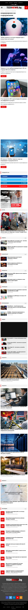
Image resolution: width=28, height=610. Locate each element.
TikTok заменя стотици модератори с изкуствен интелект (12, 38)
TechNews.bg (4, 381)
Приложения (5, 303)
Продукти (4, 270)
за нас (6, 2)
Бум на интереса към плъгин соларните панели (13, 474)
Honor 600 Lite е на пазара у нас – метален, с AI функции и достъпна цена (17, 241)
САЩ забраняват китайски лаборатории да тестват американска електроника (14, 430)
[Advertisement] (14, 124)
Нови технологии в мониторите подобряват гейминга (14, 258)
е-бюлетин (20, 2)
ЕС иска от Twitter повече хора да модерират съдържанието (11, 159)
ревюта (4, 237)
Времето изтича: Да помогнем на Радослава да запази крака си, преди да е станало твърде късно (14, 231)
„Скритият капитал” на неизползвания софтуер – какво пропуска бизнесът (15, 571)
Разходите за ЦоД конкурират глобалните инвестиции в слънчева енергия (15, 531)
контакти (11, 2)
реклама (15, 2)
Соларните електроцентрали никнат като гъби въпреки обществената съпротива (16, 525)
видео (3, 319)
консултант (5, 254)
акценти (4, 357)
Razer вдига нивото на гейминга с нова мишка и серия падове (16, 280)
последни (4, 508)
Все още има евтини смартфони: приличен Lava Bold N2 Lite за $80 (17, 290)
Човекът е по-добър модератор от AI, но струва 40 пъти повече (13, 69)
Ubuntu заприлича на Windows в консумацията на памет (14, 264)
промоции (4, 286)
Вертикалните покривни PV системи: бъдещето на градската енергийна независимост (14, 379)
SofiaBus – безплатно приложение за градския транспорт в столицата (15, 313)
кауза (3, 209)
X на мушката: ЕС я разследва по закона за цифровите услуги (14, 99)
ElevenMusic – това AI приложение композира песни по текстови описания (16, 306)
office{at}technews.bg (18, 593)
